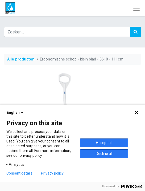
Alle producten (21, 59)
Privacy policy (52, 173)
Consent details (19, 173)
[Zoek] (135, 32)
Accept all (104, 143)
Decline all (104, 153)
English (15, 112)
